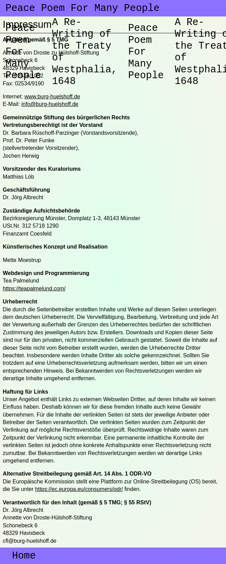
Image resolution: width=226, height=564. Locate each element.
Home (19, 556)
